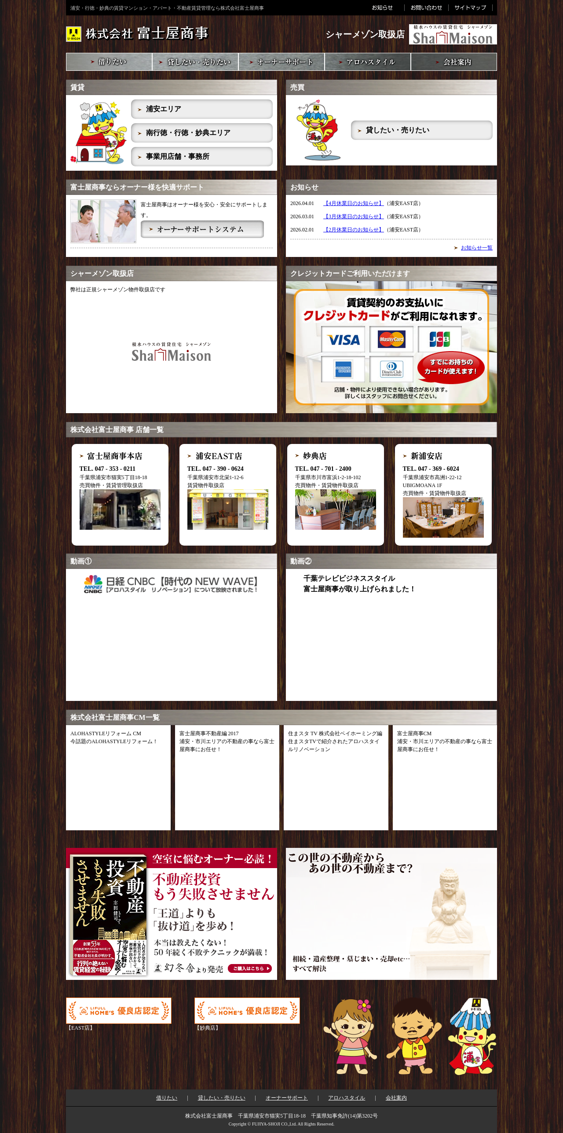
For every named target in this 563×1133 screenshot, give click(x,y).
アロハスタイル (346, 1098)
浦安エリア (163, 109)
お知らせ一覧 (477, 248)
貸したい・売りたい (397, 130)
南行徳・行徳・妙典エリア (188, 132)
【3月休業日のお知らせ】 (353, 216)
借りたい (166, 1098)
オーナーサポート (287, 1098)
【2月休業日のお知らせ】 (353, 230)
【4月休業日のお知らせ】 (353, 203)
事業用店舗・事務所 (177, 156)
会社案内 (396, 1098)
